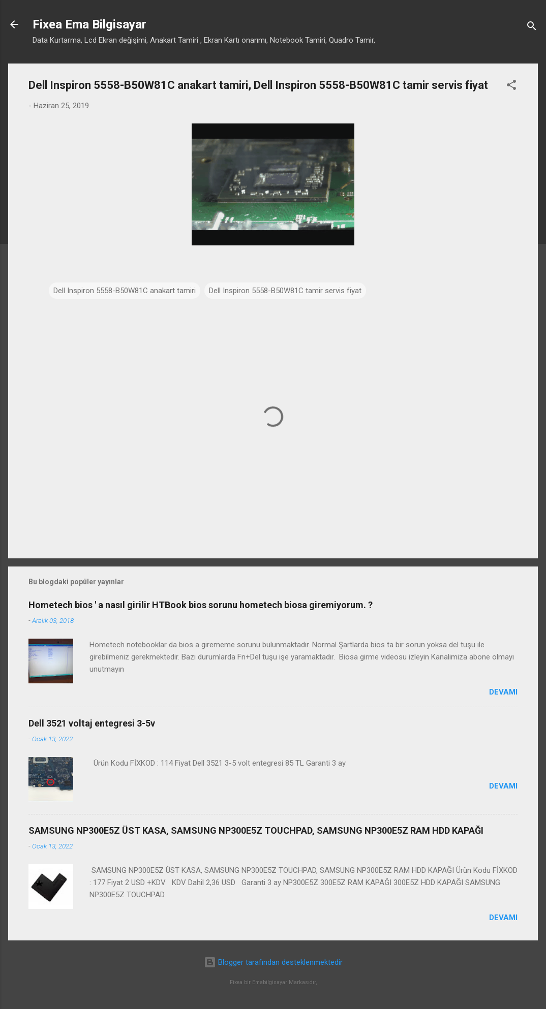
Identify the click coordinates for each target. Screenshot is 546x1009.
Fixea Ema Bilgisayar (89, 24)
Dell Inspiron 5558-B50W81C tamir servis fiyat (285, 290)
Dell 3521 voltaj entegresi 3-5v (91, 723)
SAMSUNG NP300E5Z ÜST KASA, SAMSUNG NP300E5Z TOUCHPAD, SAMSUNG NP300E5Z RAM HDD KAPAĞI (255, 830)
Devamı (503, 692)
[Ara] (532, 27)
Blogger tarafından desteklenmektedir (273, 962)
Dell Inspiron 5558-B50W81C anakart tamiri (124, 290)
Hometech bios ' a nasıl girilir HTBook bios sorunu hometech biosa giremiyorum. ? (200, 605)
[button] (511, 86)
